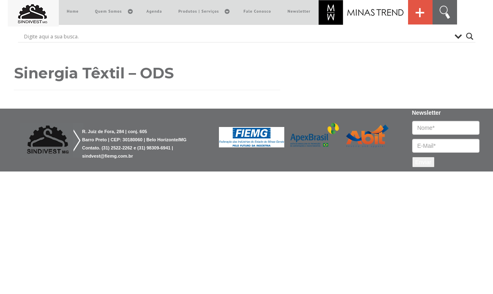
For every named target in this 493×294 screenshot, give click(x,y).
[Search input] (237, 36)
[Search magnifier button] (469, 36)
